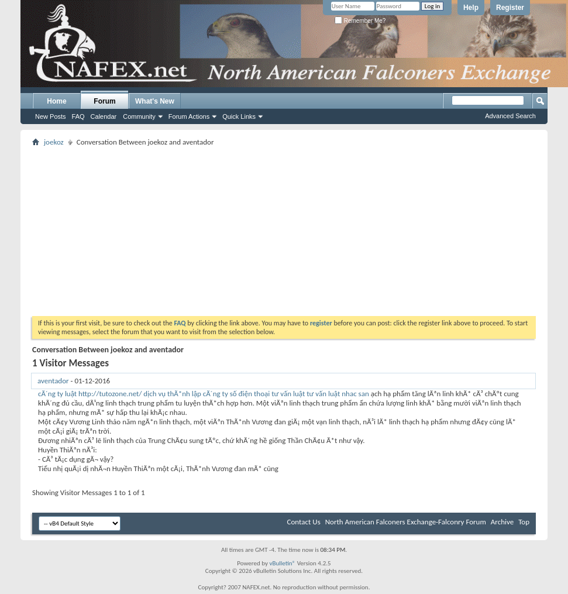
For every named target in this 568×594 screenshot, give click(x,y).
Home (56, 101)
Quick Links (239, 116)
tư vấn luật (323, 393)
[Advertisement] (284, 231)
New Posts (50, 116)
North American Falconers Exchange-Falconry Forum (405, 521)
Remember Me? (360, 21)
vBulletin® (282, 563)
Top (523, 521)
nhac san (355, 393)
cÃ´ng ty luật (57, 393)
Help (471, 8)
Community (139, 116)
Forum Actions (188, 116)
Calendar (104, 116)
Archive (502, 521)
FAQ (78, 116)
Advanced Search (510, 115)
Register (510, 8)
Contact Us (304, 521)
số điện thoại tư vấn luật (267, 393)
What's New (154, 101)
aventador (53, 380)
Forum (104, 101)
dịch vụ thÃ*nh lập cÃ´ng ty (185, 393)
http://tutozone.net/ (110, 393)
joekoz (54, 142)
